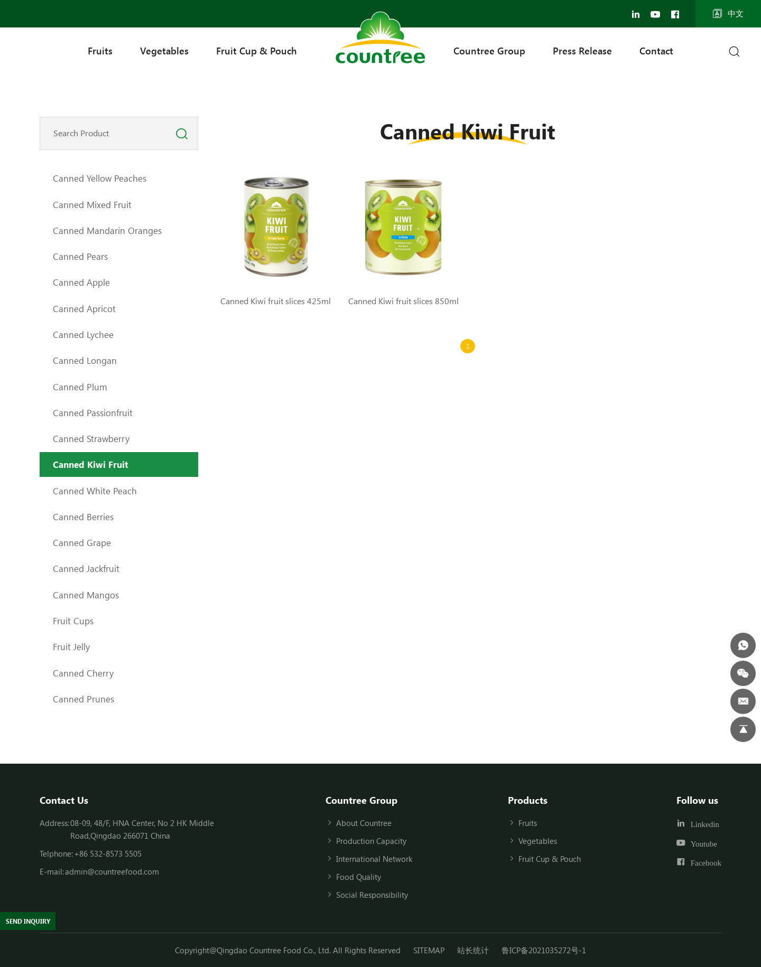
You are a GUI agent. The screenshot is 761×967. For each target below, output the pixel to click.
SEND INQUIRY (35, 919)
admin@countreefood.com (112, 871)
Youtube (704, 843)
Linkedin (705, 824)
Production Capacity (371, 840)
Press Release (582, 50)
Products (527, 800)
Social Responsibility (372, 894)
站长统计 (473, 950)
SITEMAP (428, 950)
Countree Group (489, 50)
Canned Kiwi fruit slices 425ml (275, 300)
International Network (374, 858)
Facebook (706, 863)
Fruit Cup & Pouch (256, 50)
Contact (656, 50)
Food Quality (358, 876)
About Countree (364, 823)
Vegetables (164, 50)
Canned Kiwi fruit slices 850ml (403, 300)
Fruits (100, 50)
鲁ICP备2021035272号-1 (544, 950)
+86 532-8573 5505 (108, 853)
